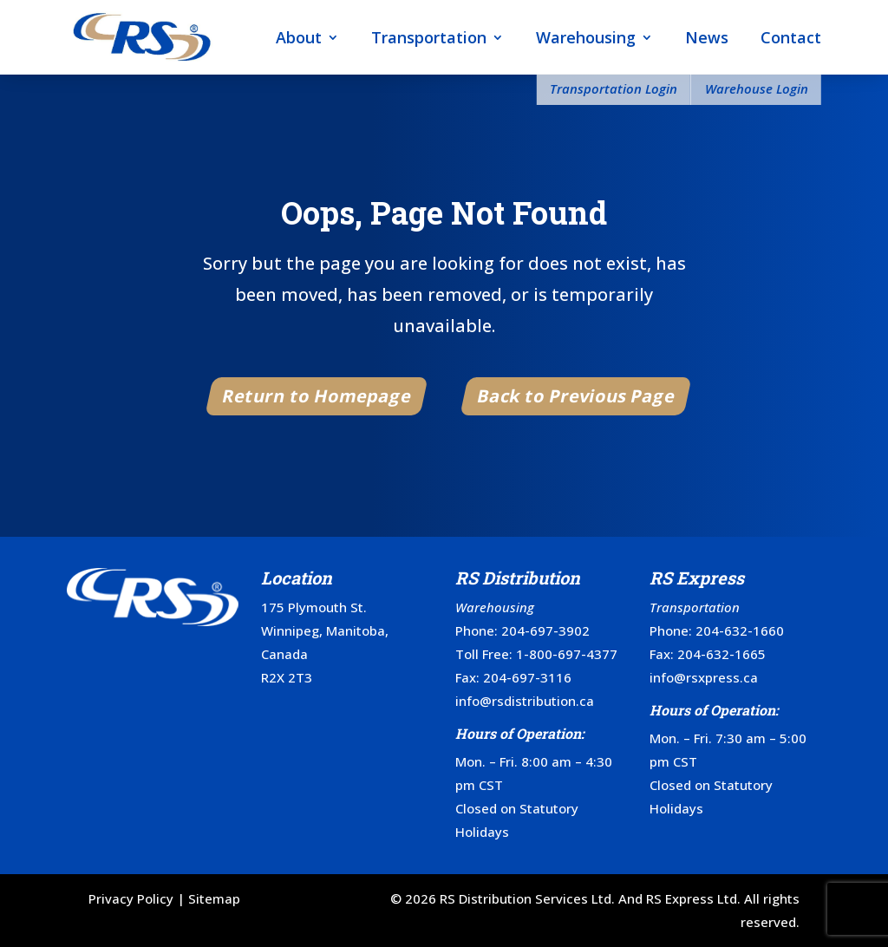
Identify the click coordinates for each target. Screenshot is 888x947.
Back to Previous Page (575, 396)
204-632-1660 (739, 630)
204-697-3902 (545, 630)
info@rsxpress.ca (704, 677)
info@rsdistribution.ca (524, 700)
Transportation (428, 37)
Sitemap (214, 898)
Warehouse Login (756, 88)
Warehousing (586, 37)
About (299, 37)
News (706, 37)
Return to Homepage (317, 396)
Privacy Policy (130, 898)
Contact (791, 37)
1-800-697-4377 (566, 654)
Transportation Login (613, 88)
